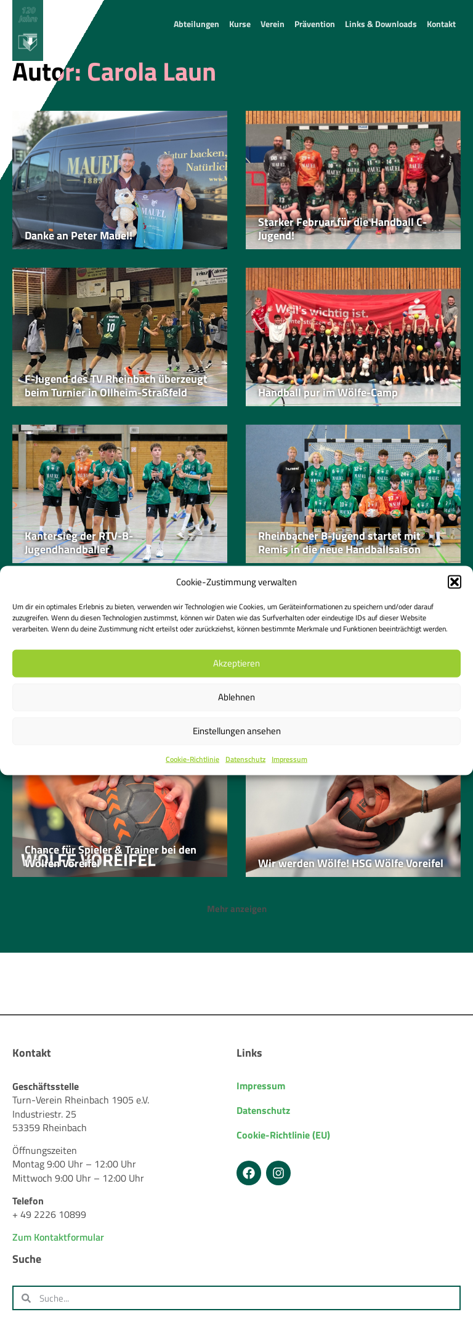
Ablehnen (236, 697)
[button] (454, 581)
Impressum (289, 759)
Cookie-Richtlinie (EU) (283, 1135)
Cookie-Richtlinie (192, 759)
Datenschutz (245, 759)
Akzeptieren (236, 663)
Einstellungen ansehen (237, 731)
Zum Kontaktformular (58, 1237)
